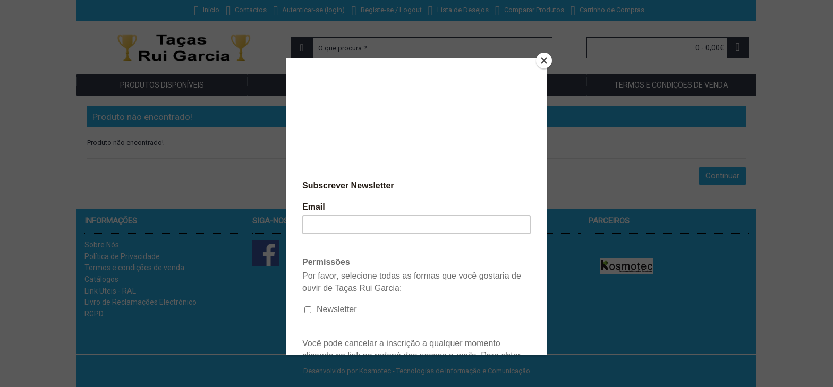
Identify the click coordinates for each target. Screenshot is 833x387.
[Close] (544, 60)
